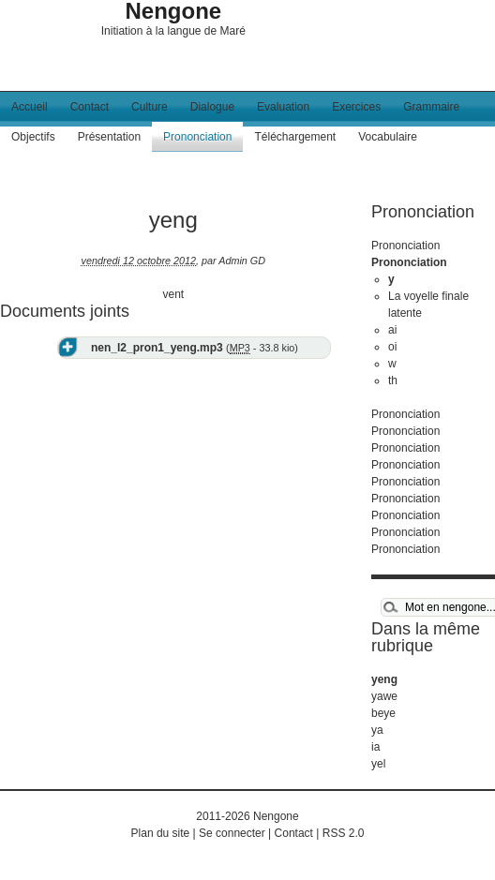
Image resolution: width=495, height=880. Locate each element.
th (393, 380)
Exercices (356, 106)
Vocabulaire (387, 136)
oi (392, 346)
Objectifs (33, 136)
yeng (384, 679)
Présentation (109, 136)
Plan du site (160, 833)
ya (377, 730)
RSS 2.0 (343, 833)
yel (378, 763)
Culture (149, 106)
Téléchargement (295, 136)
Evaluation (283, 106)
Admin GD (241, 260)
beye (383, 713)
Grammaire (431, 106)
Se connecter (232, 833)
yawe (384, 696)
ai (392, 329)
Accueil (29, 106)
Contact (89, 106)
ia (375, 746)
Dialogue (212, 106)
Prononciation (197, 136)
